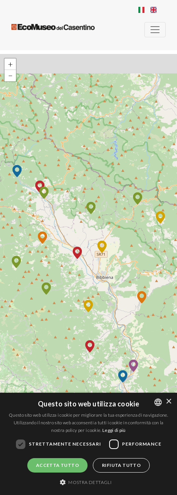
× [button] (168, 402)
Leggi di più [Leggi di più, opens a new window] (114, 430)
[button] (160, 217)
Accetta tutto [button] (57, 465)
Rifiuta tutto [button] (121, 465)
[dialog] (88, 444)
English (153, 10)
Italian (141, 10)
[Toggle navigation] (155, 29)
